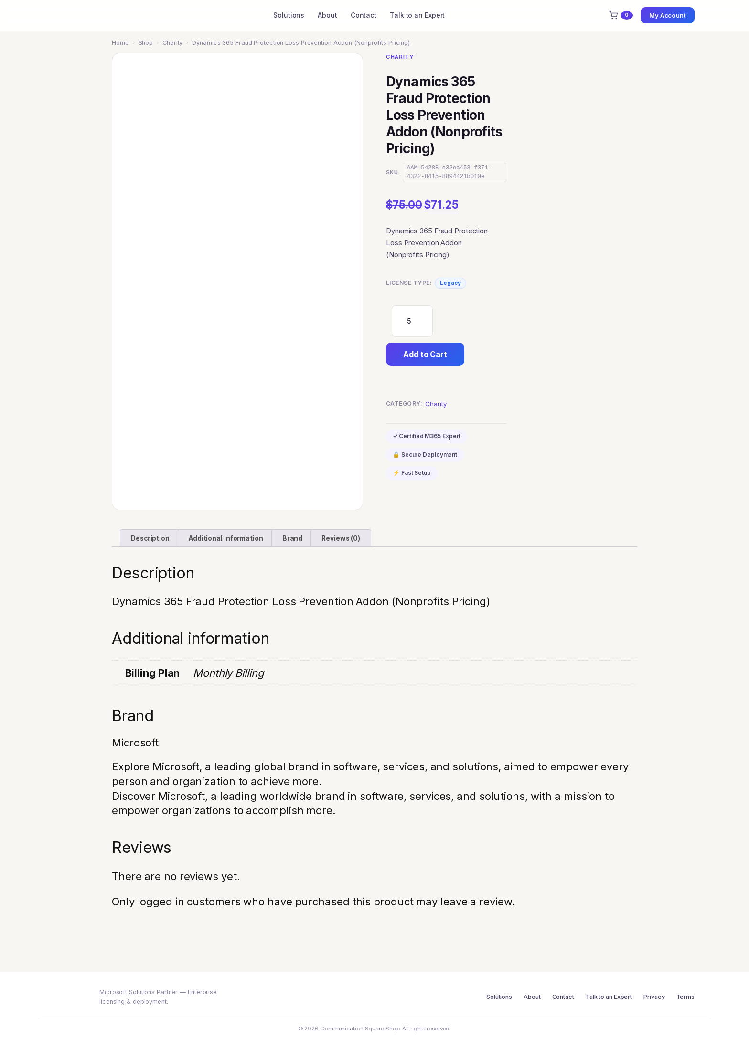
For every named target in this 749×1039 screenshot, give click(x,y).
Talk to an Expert (417, 15)
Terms (685, 996)
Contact (363, 15)
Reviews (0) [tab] (340, 538)
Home (120, 42)
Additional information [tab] (226, 538)
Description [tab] (150, 538)
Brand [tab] (292, 538)
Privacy (653, 996)
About (327, 15)
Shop (146, 42)
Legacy (450, 282)
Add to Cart (425, 354)
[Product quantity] (412, 321)
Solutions (288, 15)
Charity (172, 42)
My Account (667, 15)
